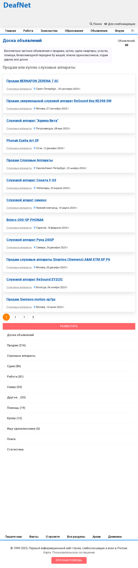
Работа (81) (15, 376)
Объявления (99, 30)
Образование (74, 30)
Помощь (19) (16, 408)
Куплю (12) (14, 418)
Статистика (15, 449)
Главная (10, 30)
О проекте (53, 536)
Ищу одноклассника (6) (23, 428)
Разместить (69, 326)
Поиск (11, 439)
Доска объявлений (20, 335)
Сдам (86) (14, 366)
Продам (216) (16, 345)
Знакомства (49, 30)
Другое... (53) (16, 397)
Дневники (115, 536)
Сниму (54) (14, 387)
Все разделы (76, 536)
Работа (28, 30)
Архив (97, 536)
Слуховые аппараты (21, 355)
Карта (47, 552)
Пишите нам (13, 536)
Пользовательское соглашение (73, 552)
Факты (33, 536)
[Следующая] (33, 317)
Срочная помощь (69, 560)
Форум (119, 30)
